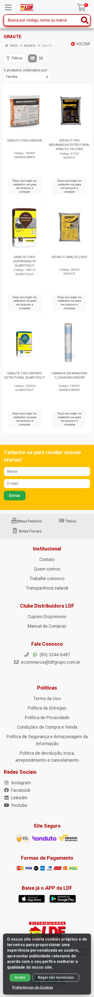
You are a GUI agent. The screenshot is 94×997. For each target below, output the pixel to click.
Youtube (15, 805)
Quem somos (47, 569)
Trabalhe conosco (47, 578)
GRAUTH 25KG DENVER (24, 140)
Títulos (67, 521)
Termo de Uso (47, 698)
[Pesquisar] (84, 20)
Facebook (17, 790)
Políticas (47, 688)
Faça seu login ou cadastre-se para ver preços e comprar (25, 186)
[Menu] (8, 7)
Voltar (80, 44)
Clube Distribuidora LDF (47, 606)
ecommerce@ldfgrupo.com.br (47, 662)
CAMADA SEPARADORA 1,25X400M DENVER (69, 375)
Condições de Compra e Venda (47, 727)
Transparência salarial (47, 588)
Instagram (17, 782)
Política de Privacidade (47, 717)
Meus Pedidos (26, 521)
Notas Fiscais (26, 531)
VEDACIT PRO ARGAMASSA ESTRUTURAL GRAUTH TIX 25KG (69, 144)
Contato (47, 559)
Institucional (47, 549)
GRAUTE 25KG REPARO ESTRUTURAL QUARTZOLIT (24, 375)
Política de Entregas (47, 708)
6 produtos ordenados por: (26, 70)
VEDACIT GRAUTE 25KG (69, 257)
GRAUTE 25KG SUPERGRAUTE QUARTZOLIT (24, 261)
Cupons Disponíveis (47, 616)
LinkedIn (15, 797)
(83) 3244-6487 (47, 654)
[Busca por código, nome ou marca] (42, 20)
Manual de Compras (47, 626)
